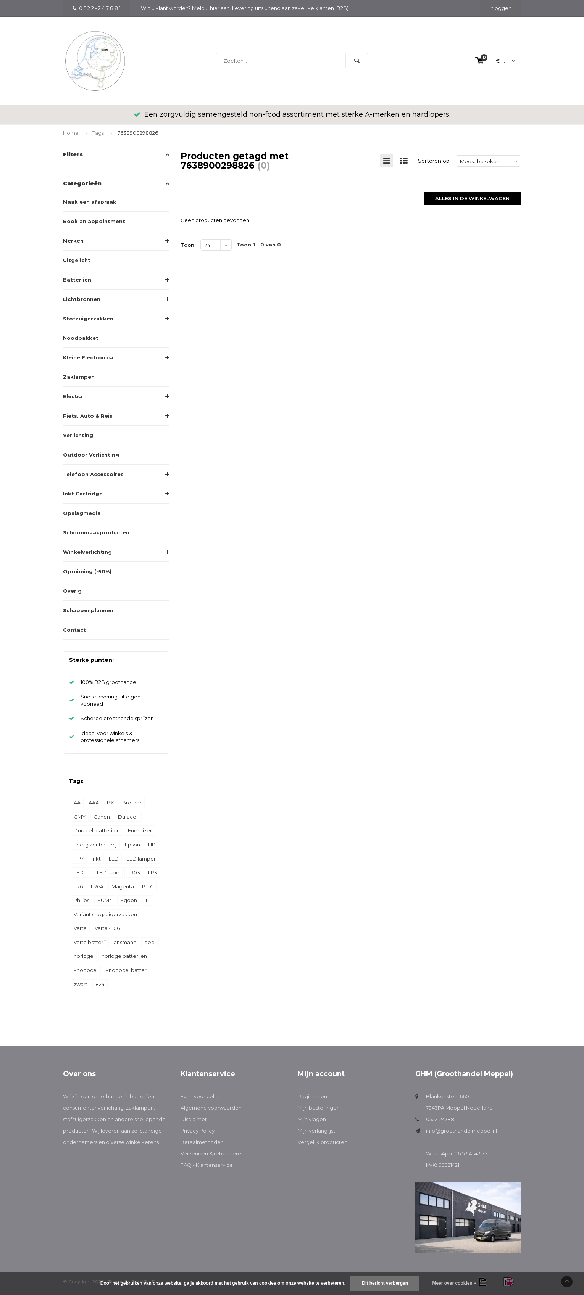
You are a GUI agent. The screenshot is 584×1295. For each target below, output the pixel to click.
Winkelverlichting (87, 552)
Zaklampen (79, 377)
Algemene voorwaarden (211, 1108)
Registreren (312, 1096)
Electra (72, 396)
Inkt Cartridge (83, 494)
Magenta (122, 886)
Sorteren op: (434, 161)
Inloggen (500, 8)
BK (110, 803)
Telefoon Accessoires (93, 474)
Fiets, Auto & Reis (88, 416)
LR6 (78, 886)
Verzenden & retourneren (212, 1153)
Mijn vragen (312, 1119)
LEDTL (81, 872)
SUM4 (104, 900)
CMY (80, 817)
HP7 (79, 859)
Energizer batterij (95, 844)
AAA (94, 803)
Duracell (128, 817)
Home (71, 133)
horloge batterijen (124, 956)
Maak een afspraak (89, 202)
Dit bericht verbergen (385, 1283)
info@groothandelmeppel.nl (461, 1131)
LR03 (133, 872)
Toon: (188, 245)
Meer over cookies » (454, 1283)
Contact (74, 630)
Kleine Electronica (88, 357)
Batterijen (77, 280)
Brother (132, 803)
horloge (84, 956)
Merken (73, 241)
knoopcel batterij (127, 970)
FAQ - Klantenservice (207, 1165)
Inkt (96, 859)
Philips (81, 900)
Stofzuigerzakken (88, 318)
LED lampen (142, 859)
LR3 (152, 872)
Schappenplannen (88, 610)
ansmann (125, 942)
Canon (102, 817)
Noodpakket (80, 338)
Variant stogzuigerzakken (105, 914)
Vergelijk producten (322, 1142)
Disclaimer (194, 1119)
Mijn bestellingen (319, 1108)
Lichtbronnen (81, 299)
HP (151, 844)
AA (77, 803)
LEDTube (108, 872)
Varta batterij (90, 942)
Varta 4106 (107, 928)
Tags (98, 133)
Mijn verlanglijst (316, 1131)
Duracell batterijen (97, 830)
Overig (72, 591)
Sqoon (128, 900)
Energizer (140, 830)
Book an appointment (94, 221)
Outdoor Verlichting (91, 455)
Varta (80, 928)
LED (114, 859)
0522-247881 (441, 1119)
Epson (132, 844)
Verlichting (78, 435)
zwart (80, 984)
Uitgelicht (76, 260)
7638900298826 (138, 133)
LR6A (97, 886)
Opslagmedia (82, 513)
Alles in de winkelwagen (472, 198)
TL (147, 900)
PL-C (148, 886)
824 (100, 984)
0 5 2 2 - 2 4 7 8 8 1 (97, 8)
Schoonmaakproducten (96, 532)
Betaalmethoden (202, 1142)
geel (150, 942)
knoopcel (86, 970)
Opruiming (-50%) (87, 571)
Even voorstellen (201, 1096)
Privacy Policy (198, 1131)
